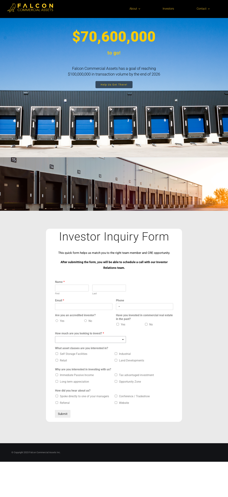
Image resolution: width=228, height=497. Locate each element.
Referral (65, 403)
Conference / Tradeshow (134, 396)
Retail (63, 360)
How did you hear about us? (72, 390)
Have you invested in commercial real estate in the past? (144, 317)
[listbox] (90, 339)
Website (124, 403)
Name (60, 282)
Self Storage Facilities (73, 354)
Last (94, 293)
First (57, 293)
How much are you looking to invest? (79, 333)
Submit (63, 414)
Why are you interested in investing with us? (83, 369)
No (90, 321)
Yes (62, 321)
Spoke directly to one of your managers (84, 396)
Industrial (125, 354)
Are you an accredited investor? (75, 315)
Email (59, 300)
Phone (120, 300)
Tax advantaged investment (136, 375)
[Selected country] (118, 306)
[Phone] (144, 306)
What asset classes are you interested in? (81, 348)
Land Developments (131, 360)
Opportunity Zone (130, 381)
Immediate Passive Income (77, 375)
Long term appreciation (74, 381)
